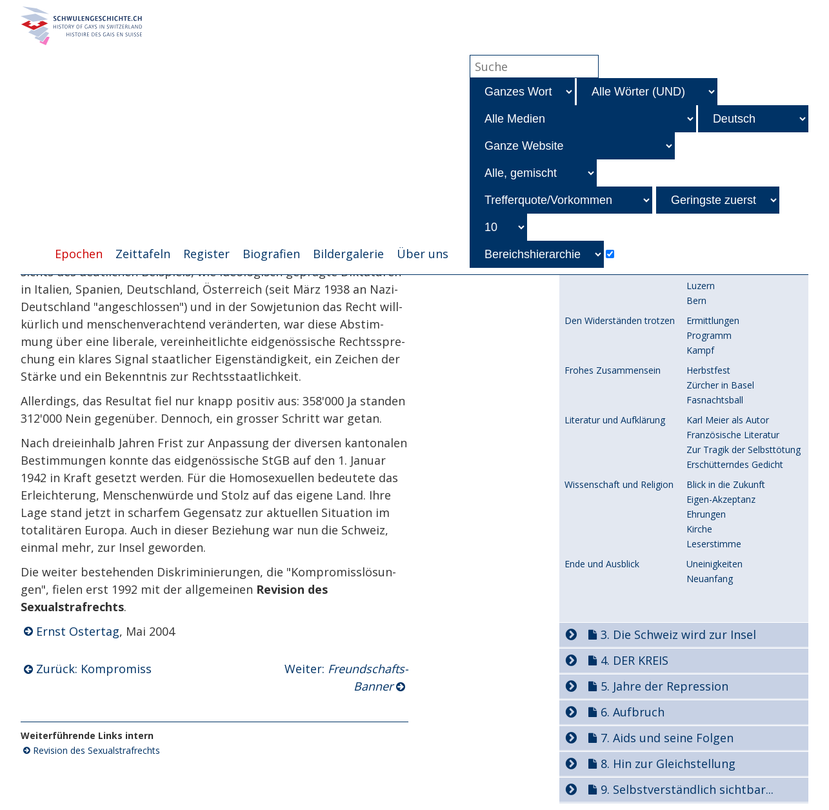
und (739, 293)
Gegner (701, 507)
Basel (698, 775)
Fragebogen (711, 572)
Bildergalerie (348, 253)
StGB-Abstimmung (603, 622)
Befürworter (711, 522)
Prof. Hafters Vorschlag (612, 557)
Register (206, 253)
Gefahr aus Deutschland (614, 740)
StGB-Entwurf (592, 478)
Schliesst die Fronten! (730, 755)
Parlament (708, 493)
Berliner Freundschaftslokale (745, 740)
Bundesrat (586, 436)
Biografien (271, 253)
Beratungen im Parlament (618, 493)
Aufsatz (702, 557)
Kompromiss (713, 622)
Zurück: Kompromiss (94, 668)
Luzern (700, 790)
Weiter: (346, 677)
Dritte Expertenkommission (621, 464)
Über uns (422, 253)
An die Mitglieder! (722, 720)
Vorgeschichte (593, 422)
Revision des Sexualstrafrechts (96, 750)
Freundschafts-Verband (734, 322)
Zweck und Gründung (730, 706)
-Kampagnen (741, 307)
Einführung (586, 691)
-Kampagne (724, 352)
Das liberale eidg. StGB (617, 402)
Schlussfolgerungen (727, 602)
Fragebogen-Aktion (726, 587)
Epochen (79, 253)
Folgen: (731, 337)
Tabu (697, 537)
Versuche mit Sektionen (613, 775)
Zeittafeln (142, 253)
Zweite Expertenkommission (623, 450)
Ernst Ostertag (77, 631)
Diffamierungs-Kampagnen (620, 293)
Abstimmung (712, 637)
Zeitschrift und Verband (612, 706)
